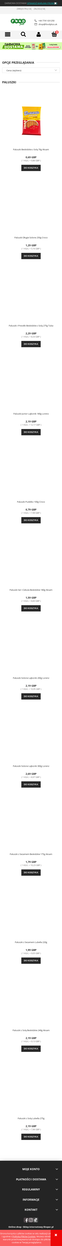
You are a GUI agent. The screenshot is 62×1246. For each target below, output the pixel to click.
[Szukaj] (23, 34)
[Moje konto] (39, 34)
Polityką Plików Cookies (24, 1236)
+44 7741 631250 (44, 20)
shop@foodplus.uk (46, 24)
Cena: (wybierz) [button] (13, 70)
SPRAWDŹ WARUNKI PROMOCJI (42, 3)
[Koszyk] (54, 34)
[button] (8, 34)
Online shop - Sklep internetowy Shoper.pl (31, 1226)
